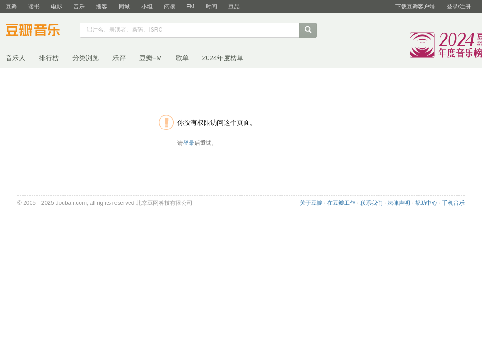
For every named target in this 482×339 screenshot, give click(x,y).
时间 (211, 6)
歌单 (182, 58)
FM (190, 6)
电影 (56, 6)
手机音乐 (453, 203)
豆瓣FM (150, 58)
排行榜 (49, 58)
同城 (124, 6)
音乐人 (15, 58)
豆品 (234, 6)
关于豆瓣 (311, 203)
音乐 (79, 6)
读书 (34, 6)
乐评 (119, 58)
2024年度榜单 (222, 58)
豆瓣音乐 (40, 31)
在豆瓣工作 (341, 203)
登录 (188, 143)
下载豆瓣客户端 (415, 6)
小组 (147, 6)
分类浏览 (85, 58)
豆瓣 (11, 6)
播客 (101, 6)
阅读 (169, 6)
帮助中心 (426, 203)
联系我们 (371, 203)
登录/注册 (459, 6)
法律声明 (398, 203)
